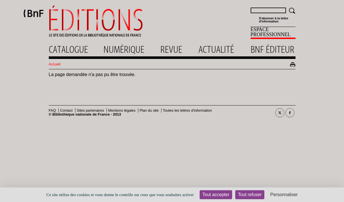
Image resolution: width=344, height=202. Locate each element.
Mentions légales (122, 110)
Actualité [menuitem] (216, 49)
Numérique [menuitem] (123, 49)
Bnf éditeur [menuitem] (272, 49)
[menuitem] (273, 33)
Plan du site (149, 110)
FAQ (52, 110)
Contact (66, 110)
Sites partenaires (90, 110)
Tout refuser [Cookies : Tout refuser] (250, 194)
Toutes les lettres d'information (187, 110)
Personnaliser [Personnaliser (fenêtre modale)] (284, 194)
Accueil (55, 64)
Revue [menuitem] (171, 49)
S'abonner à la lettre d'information (273, 20)
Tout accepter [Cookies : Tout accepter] (215, 194)
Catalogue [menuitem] (68, 49)
